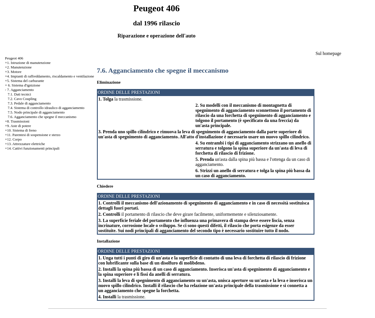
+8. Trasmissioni (17, 121)
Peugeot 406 (14, 58)
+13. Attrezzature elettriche (25, 144)
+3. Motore (13, 72)
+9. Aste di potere (18, 126)
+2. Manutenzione (18, 67)
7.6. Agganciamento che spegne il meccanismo (42, 117)
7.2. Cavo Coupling (22, 99)
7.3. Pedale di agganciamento (29, 103)
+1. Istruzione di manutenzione (28, 63)
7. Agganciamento (20, 90)
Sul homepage (328, 53)
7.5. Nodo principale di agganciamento (36, 112)
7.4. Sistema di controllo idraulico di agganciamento (46, 108)
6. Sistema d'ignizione (24, 85)
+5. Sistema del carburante (24, 81)
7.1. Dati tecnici (19, 94)
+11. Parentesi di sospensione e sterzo (33, 135)
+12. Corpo (13, 139)
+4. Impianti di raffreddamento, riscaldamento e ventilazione (49, 76)
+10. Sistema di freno (21, 130)
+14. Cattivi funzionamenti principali (32, 148)
